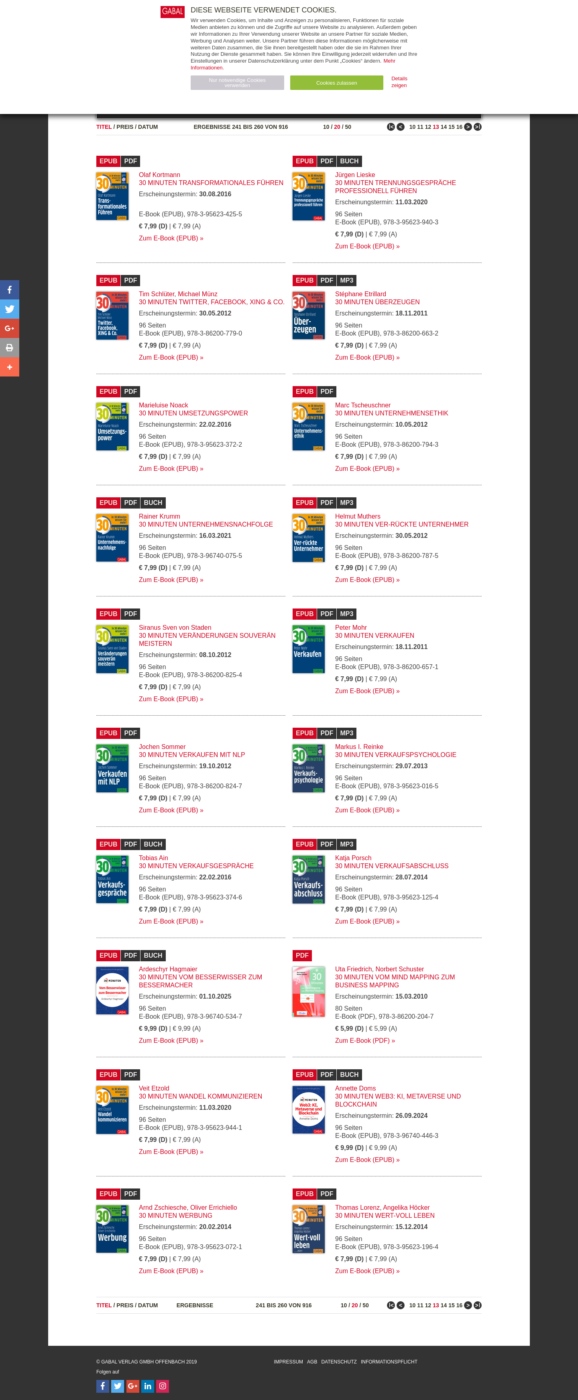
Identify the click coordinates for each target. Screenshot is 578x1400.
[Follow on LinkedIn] (147, 1386)
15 (451, 127)
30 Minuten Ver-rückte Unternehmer (401, 524)
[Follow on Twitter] (117, 1386)
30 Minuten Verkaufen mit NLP (192, 754)
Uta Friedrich (353, 969)
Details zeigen (399, 81)
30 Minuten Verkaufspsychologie (395, 754)
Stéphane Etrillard (360, 294)
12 (428, 127)
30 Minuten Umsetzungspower (193, 413)
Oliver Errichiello (213, 1207)
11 (420, 127)
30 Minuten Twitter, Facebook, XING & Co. (212, 302)
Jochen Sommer (162, 746)
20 (337, 127)
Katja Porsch (353, 858)
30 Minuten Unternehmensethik (391, 413)
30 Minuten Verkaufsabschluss (392, 866)
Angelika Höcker (406, 1207)
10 (326, 127)
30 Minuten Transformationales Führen (211, 182)
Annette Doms (355, 1088)
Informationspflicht (389, 1362)
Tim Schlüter (156, 294)
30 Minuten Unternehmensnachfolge (206, 524)
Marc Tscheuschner (363, 405)
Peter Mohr (351, 627)
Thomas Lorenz (357, 1207)
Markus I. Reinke (359, 746)
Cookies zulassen (336, 83)
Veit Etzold (154, 1088)
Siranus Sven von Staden (175, 627)
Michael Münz (198, 294)
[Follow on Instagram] (162, 1386)
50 (348, 127)
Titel (104, 127)
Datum (148, 127)
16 (459, 127)
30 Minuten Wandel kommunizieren (200, 1096)
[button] (9, 289)
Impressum (288, 1362)
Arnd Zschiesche (163, 1207)
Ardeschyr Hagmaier (168, 969)
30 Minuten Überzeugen (377, 302)
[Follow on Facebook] (102, 1386)
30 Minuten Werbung (175, 1215)
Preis (124, 127)
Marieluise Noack (163, 405)
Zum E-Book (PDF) (362, 1040)
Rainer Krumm (159, 516)
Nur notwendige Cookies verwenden (237, 82)
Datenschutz (338, 1362)
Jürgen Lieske (355, 174)
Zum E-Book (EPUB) (168, 238)
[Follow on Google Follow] (132, 1386)
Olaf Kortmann (159, 174)
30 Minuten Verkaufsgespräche (196, 866)
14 (444, 127)
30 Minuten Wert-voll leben (385, 1215)
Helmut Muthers (358, 516)
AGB (312, 1362)
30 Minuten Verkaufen (374, 635)
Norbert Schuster (399, 969)
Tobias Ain (153, 858)
